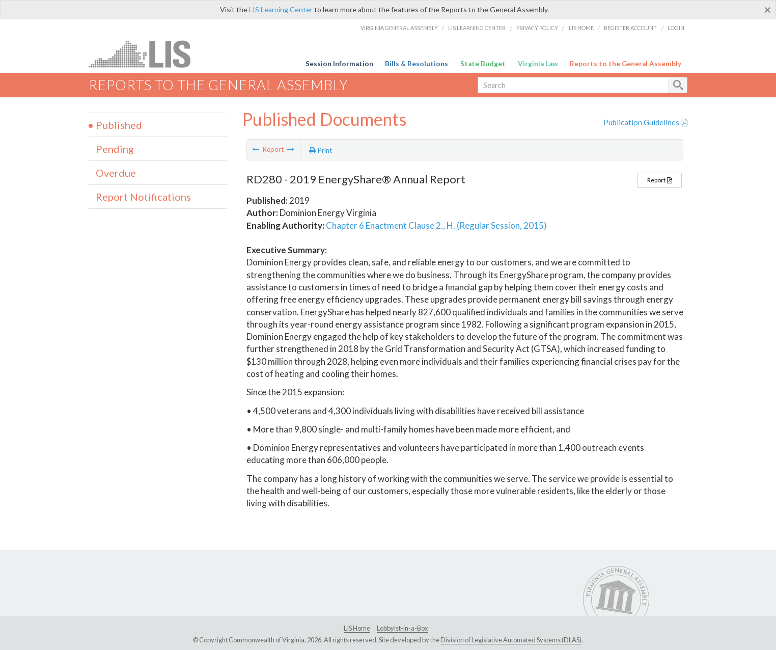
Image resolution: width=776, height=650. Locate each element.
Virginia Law (538, 64)
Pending (115, 149)
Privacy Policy (537, 27)
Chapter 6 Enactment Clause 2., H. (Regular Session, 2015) (436, 225)
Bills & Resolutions (416, 64)
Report (659, 180)
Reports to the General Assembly (625, 64)
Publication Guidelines (645, 122)
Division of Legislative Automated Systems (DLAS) (510, 640)
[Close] (767, 9)
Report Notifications (143, 197)
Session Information (339, 64)
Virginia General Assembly (399, 27)
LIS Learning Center (281, 9)
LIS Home (581, 27)
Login (676, 27)
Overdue (116, 173)
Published (119, 125)
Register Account (630, 27)
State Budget (483, 64)
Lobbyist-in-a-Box (402, 628)
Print (320, 150)
